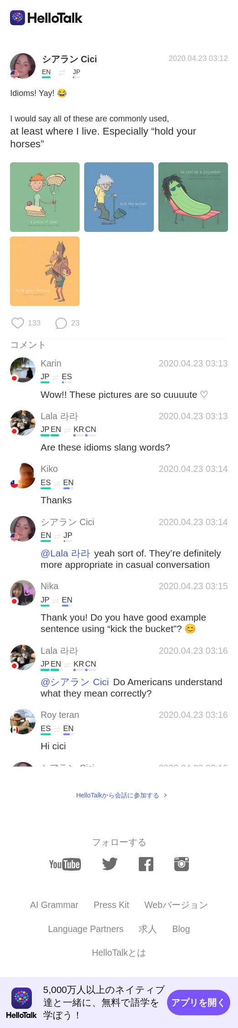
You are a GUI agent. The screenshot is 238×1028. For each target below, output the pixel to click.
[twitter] (110, 864)
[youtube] (65, 864)
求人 (148, 929)
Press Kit (111, 905)
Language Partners (85, 929)
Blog (181, 929)
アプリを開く (198, 1003)
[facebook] (146, 864)
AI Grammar (54, 905)
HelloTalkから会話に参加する (117, 795)
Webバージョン (176, 905)
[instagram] (181, 864)
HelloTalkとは (119, 953)
